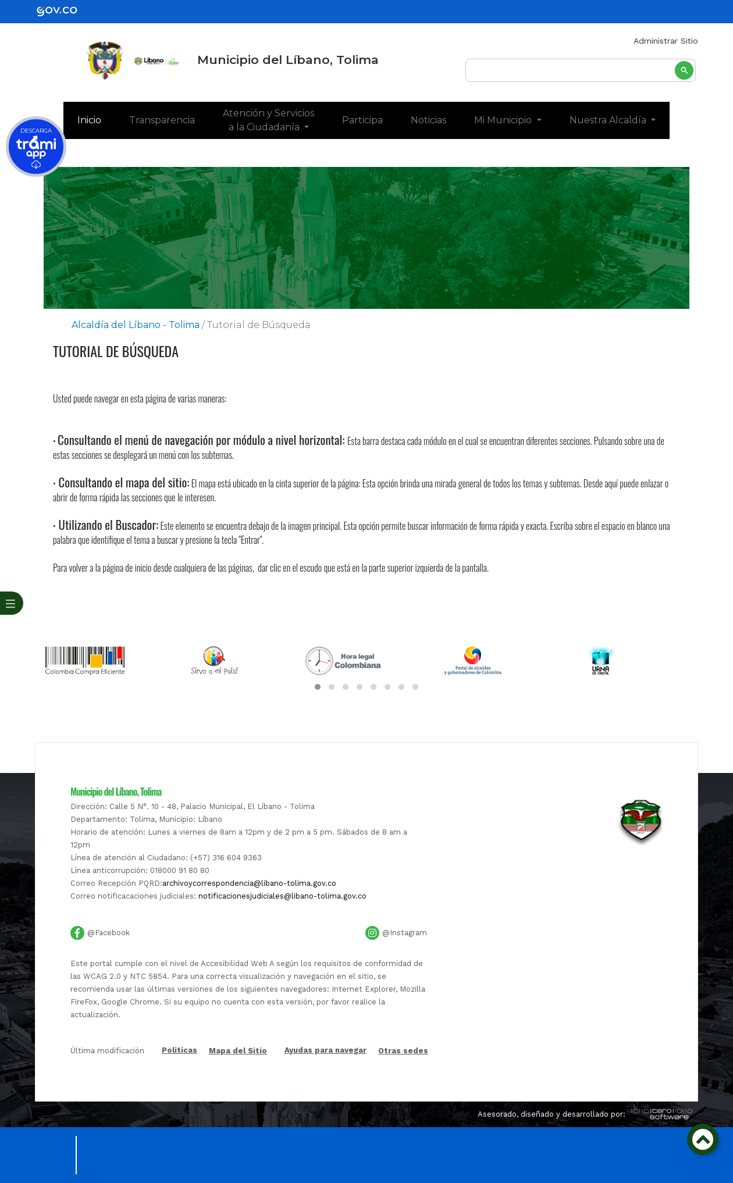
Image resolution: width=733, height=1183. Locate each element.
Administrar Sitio (666, 40)
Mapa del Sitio (238, 1050)
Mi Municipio (504, 120)
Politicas (179, 1050)
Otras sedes (403, 1050)
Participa (362, 120)
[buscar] (580, 71)
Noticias (428, 120)
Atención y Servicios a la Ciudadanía (268, 120)
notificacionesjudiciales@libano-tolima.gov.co (282, 896)
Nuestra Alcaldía (609, 120)
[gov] (64, 10)
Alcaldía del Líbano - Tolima (136, 324)
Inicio (96, 119)
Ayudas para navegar (325, 1050)
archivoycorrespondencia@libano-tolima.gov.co (249, 883)
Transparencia (162, 120)
